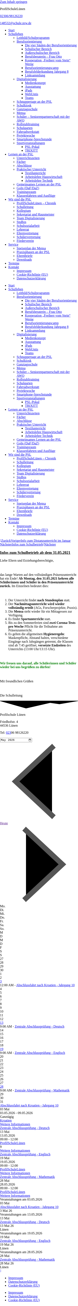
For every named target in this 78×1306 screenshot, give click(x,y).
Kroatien (6, 1121)
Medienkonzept (35, 83)
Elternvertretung (27, 233)
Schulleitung (25, 207)
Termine (13, 263)
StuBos (21, 222)
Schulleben (15, 34)
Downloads (24, 259)
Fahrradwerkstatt (28, 131)
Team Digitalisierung (31, 218)
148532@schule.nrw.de (15, 23)
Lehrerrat (23, 229)
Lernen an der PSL (20, 154)
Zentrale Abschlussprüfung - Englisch (40, 1053)
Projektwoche (26, 135)
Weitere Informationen (15, 1125)
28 (1, 1087)
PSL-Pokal (32, 146)
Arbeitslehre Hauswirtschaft (43, 177)
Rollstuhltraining (28, 124)
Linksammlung (35, 75)
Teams (29, 98)
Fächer (21, 162)
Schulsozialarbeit (28, 225)
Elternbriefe (24, 256)
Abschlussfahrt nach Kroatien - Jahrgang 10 (45, 985)
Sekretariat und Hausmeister (35, 214)
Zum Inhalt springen (13, 2)
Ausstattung (33, 86)
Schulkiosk (24, 105)
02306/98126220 (11, 16)
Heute (4, 824)
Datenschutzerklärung (31, 278)
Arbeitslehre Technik (39, 180)
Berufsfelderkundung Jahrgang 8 (46, 71)
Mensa (21, 113)
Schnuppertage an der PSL (34, 101)
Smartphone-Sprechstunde (34, 139)
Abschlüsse (24, 165)
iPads (28, 90)
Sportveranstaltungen (31, 143)
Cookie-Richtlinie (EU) (32, 274)
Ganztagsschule (27, 109)
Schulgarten (24, 128)
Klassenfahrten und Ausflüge (36, 195)
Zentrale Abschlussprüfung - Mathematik (42, 1091)
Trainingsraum (26, 192)
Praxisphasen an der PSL (33, 252)
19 (1, 1049)
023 (8, 732)
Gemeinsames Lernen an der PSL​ (39, 184)
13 (1, 1023)
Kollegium (24, 210)
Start (11, 30)
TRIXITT (31, 150)
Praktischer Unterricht (31, 169)
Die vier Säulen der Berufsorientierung (51, 45)
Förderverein (25, 240)
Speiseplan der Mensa (31, 248)
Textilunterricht (35, 173)
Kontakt (13, 267)
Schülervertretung (29, 237)
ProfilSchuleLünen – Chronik (36, 203)
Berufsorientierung (29, 41)
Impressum (24, 271)
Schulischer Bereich (38, 49)
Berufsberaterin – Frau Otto (43, 56)
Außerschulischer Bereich (42, 53)
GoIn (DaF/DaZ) (28, 188)
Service (13, 244)
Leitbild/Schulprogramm (33, 37)
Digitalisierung (27, 79)
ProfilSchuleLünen (12, 1143)
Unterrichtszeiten (28, 158)
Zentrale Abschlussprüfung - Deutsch (39, 1027)
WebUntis (31, 94)
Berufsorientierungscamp (42, 68)
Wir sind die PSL (19, 199)
